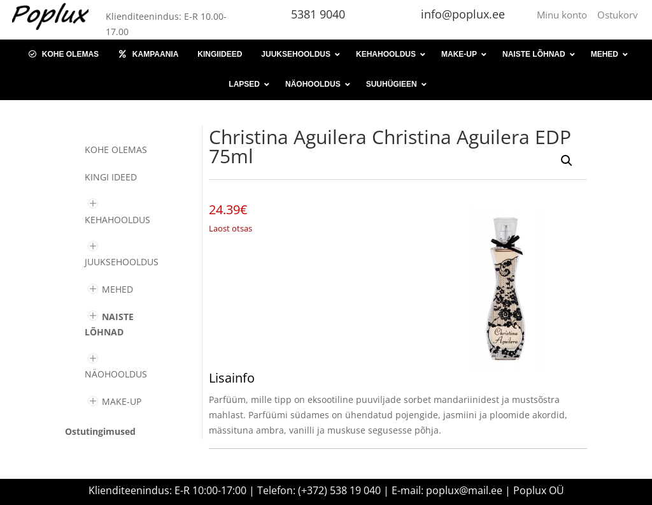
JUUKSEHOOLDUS (122, 262)
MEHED (117, 289)
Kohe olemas (116, 149)
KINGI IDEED (111, 177)
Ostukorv (617, 14)
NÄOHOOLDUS (116, 374)
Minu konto (564, 14)
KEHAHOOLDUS (117, 220)
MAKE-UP (121, 401)
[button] (566, 160)
